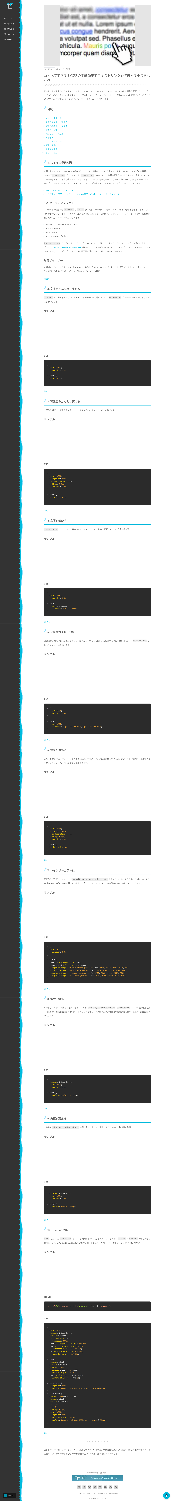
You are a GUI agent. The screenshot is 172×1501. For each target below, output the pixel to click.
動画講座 (9, 29)
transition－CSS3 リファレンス (59, 190)
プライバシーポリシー (99, 1494)
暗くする (9, 1495)
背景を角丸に (51, 137)
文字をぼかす (51, 129)
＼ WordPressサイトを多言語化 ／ (97, 1473)
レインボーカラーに (54, 141)
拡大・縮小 (51, 145)
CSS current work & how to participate (63, 247)
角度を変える (51, 149)
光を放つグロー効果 (54, 133)
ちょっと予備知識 (53, 118)
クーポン (9, 39)
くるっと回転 (51, 153)
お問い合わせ (113, 1494)
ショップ (9, 34)
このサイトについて (83, 1494)
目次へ (47, 278)
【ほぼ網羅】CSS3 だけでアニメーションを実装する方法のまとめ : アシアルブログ (82, 194)
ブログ (8, 18)
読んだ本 (9, 24)
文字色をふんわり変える (56, 122)
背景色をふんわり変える (56, 126)
